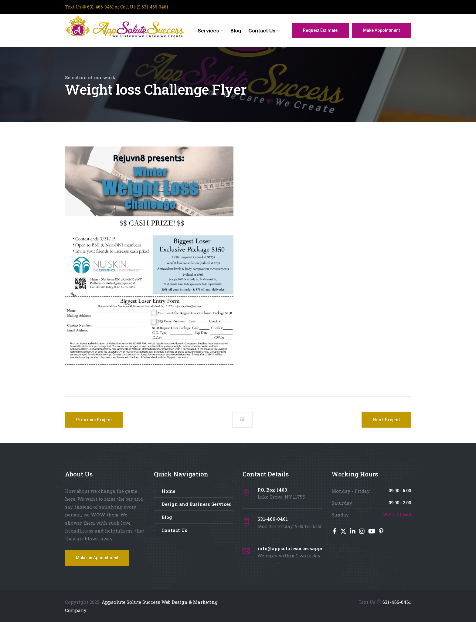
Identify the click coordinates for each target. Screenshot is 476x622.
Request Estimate (320, 30)
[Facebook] (335, 532)
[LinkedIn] (353, 532)
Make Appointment (381, 30)
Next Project (386, 419)
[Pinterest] (381, 532)
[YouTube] (372, 532)
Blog (235, 31)
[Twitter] (344, 532)
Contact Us (261, 31)
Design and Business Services (196, 504)
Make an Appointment (97, 557)
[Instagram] (362, 532)
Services (208, 31)
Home (168, 491)
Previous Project (94, 419)
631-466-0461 (396, 602)
